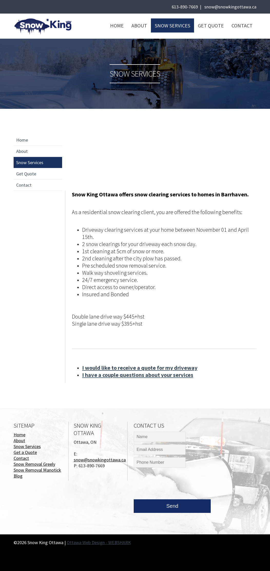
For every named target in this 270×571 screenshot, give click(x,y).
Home (117, 25)
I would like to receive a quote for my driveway (139, 367)
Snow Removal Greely (34, 464)
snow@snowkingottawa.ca (230, 7)
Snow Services (172, 25)
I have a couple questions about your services (137, 374)
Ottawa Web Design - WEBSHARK (99, 542)
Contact (242, 25)
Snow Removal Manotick (37, 470)
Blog (18, 476)
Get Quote (211, 25)
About (139, 25)
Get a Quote (25, 452)
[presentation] (173, 485)
